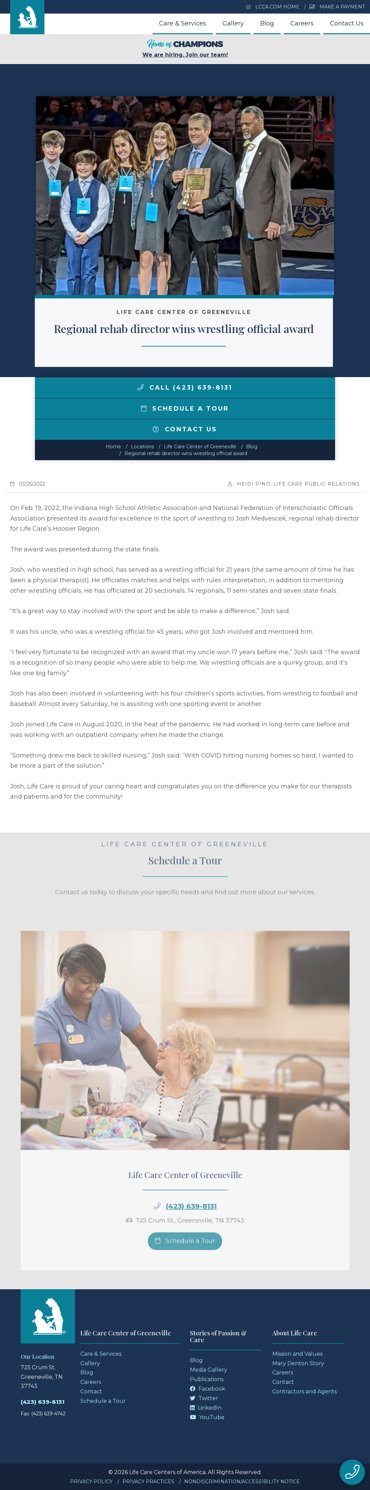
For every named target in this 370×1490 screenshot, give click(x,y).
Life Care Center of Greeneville (200, 447)
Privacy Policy (91, 1481)
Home (113, 447)
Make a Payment (337, 7)
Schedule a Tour (185, 408)
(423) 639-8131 (42, 1402)
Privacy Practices (148, 1481)
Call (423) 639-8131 (184, 387)
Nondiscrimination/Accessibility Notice (242, 1481)
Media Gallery (208, 1370)
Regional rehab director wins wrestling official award (185, 453)
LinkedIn (205, 1408)
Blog (267, 23)
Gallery (233, 23)
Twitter (204, 1398)
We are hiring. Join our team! (185, 48)
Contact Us (347, 23)
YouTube (207, 1417)
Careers (302, 23)
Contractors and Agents (304, 1391)
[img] (140, 387)
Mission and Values (297, 1354)
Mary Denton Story (298, 1363)
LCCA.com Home (273, 7)
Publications (206, 1379)
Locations (142, 447)
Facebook (207, 1389)
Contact (91, 1391)
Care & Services (182, 23)
